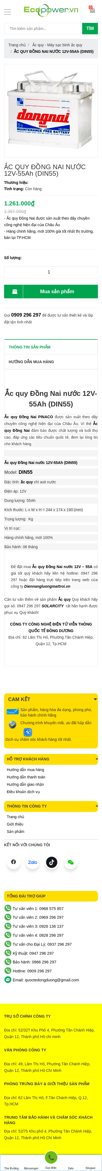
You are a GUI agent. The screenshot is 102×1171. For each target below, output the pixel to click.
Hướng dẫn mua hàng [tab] (31, 362)
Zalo (71, 1163)
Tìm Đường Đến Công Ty (11, 1163)
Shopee (90, 1163)
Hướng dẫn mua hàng (25, 769)
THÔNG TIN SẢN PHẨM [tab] (29, 347)
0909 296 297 (26, 315)
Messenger (31, 1163)
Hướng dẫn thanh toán (26, 777)
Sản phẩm (15, 831)
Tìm (90, 28)
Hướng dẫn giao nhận (25, 784)
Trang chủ (15, 817)
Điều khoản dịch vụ (23, 792)
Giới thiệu (15, 824)
